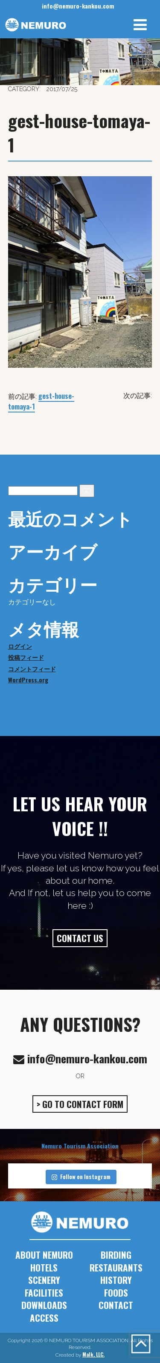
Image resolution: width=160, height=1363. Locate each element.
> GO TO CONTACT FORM (80, 1104)
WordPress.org (28, 679)
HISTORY (116, 1279)
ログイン (20, 645)
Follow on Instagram (81, 1176)
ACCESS (44, 1317)
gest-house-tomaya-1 (41, 401)
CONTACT (116, 1304)
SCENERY (44, 1279)
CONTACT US (80, 938)
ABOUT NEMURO (44, 1254)
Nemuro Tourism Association (80, 1145)
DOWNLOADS (44, 1304)
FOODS (116, 1292)
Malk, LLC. (93, 1354)
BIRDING (116, 1254)
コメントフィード (32, 668)
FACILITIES (44, 1292)
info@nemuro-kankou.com (78, 5)
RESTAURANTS (116, 1267)
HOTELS (44, 1267)
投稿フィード (26, 657)
